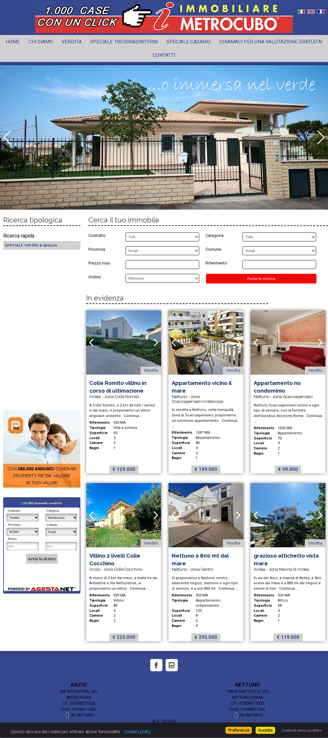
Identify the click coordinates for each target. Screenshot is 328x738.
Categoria (215, 235)
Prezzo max (99, 263)
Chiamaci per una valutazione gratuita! (271, 42)
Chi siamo (41, 42)
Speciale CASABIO (188, 42)
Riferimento (216, 263)
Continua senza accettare (302, 730)
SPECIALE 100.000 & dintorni (31, 245)
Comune (213, 249)
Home (13, 42)
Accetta (265, 730)
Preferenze (238, 730)
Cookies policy (137, 731)
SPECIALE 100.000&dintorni (124, 42)
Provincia (96, 249)
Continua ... (132, 416)
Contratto (97, 235)
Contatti (164, 55)
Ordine (94, 276)
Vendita (72, 42)
